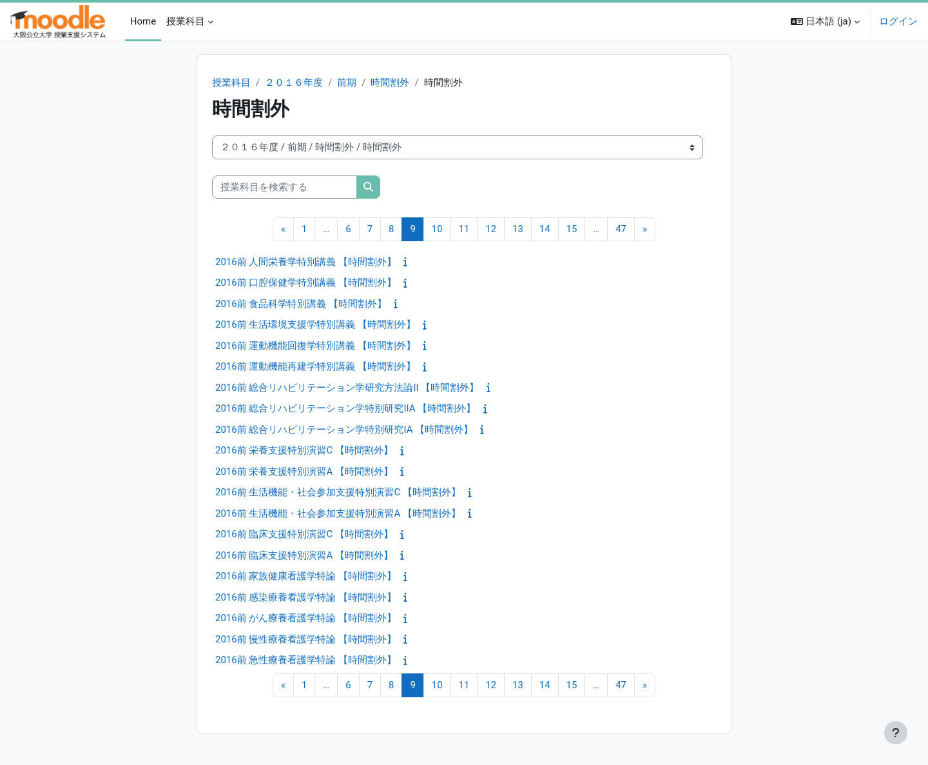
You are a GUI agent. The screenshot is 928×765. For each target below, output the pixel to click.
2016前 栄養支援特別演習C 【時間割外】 (304, 451)
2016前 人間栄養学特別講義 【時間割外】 (305, 262)
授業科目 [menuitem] (185, 21)
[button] (825, 22)
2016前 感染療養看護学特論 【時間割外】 (305, 597)
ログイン (898, 21)
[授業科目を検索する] (284, 187)
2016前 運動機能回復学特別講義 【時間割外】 (315, 346)
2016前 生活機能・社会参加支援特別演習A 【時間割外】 (338, 513)
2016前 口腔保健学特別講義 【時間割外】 (305, 283)
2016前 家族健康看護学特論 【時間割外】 (305, 576)
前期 (346, 82)
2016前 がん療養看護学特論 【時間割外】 (305, 618)
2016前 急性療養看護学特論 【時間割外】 (305, 660)
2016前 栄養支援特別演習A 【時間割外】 (304, 471)
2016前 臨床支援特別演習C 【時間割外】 (304, 535)
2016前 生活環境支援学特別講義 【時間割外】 (315, 325)
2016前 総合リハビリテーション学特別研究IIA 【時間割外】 (345, 409)
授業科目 (231, 82)
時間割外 (390, 82)
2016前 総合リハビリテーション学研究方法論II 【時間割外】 (347, 387)
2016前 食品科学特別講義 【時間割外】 (301, 304)
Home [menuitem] (143, 21)
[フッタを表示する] (895, 732)
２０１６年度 (294, 82)
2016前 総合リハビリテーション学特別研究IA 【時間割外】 (344, 429)
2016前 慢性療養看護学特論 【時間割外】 (305, 639)
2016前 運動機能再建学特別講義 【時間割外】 (315, 367)
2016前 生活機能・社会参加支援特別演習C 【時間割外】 (338, 493)
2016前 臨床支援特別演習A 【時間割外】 (304, 555)
